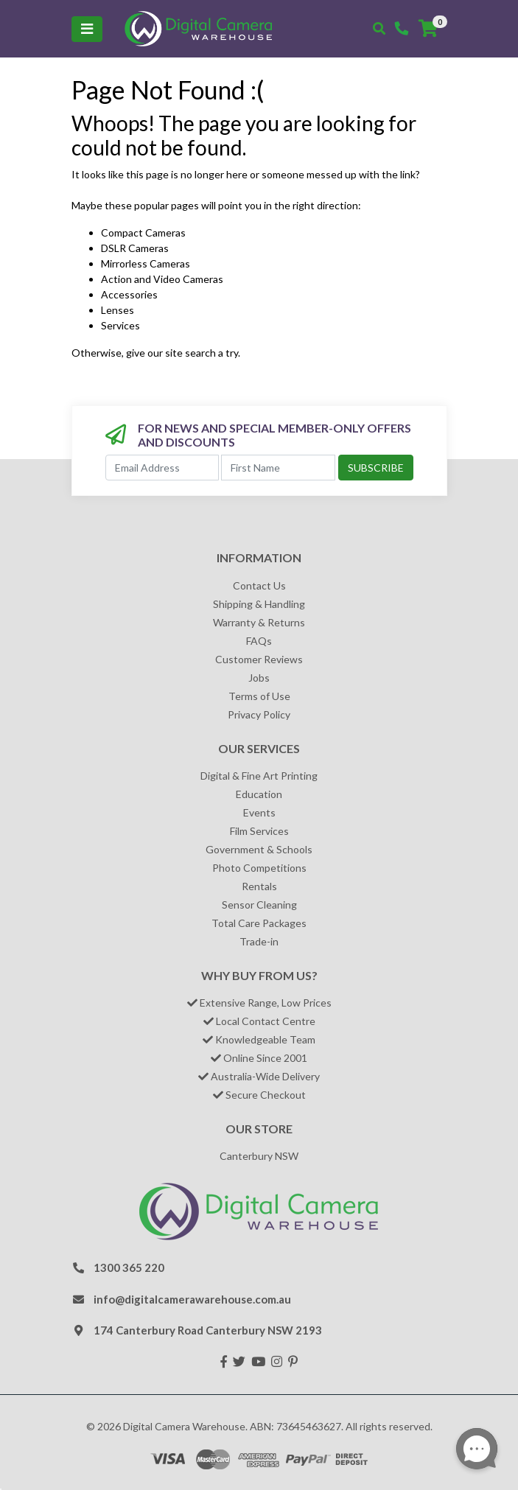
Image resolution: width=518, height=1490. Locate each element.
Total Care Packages (259, 923)
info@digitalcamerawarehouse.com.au (192, 1299)
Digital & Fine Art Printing (259, 775)
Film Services (259, 831)
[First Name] (278, 467)
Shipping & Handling (259, 604)
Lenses (117, 310)
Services (120, 325)
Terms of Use (259, 696)
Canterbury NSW (259, 1156)
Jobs (259, 677)
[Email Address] (162, 467)
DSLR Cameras (135, 248)
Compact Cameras (143, 232)
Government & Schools (259, 849)
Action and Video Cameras (162, 279)
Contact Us (259, 585)
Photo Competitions (259, 867)
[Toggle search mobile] (379, 28)
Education (259, 794)
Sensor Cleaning (259, 904)
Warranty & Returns (259, 622)
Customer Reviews (259, 659)
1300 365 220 (129, 1267)
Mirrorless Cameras (145, 263)
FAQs (259, 640)
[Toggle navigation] (86, 29)
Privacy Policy (259, 714)
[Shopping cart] (428, 28)
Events (259, 812)
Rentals (259, 886)
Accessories (129, 294)
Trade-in (259, 941)
